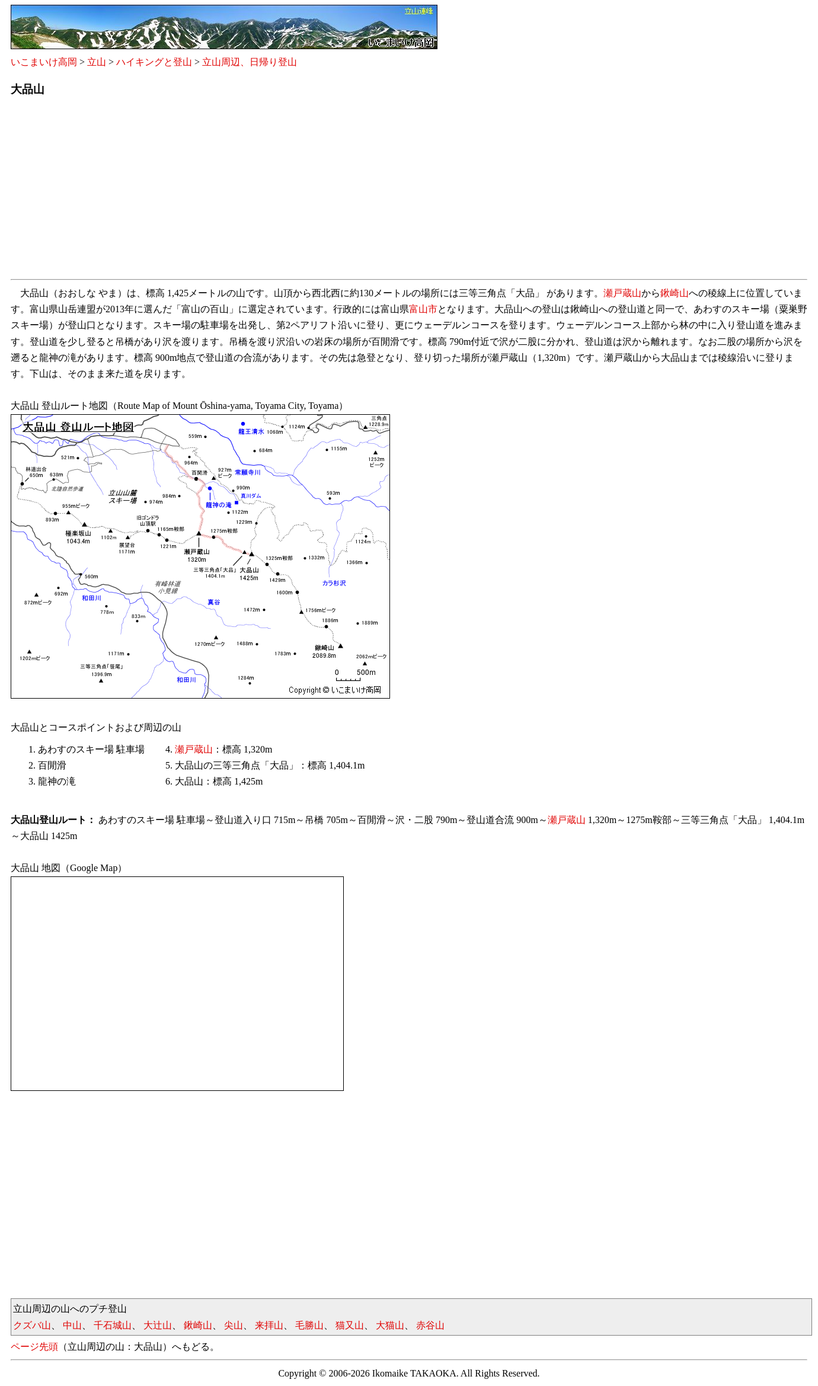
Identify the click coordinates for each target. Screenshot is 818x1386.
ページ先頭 (34, 1347)
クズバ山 (32, 1325)
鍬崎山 (674, 293)
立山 (96, 62)
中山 (72, 1325)
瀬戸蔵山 (622, 293)
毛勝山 (309, 1325)
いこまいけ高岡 (44, 62)
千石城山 (113, 1325)
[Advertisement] (366, 191)
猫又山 (349, 1325)
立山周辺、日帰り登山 (249, 62)
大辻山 (157, 1325)
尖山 (233, 1325)
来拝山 (269, 1325)
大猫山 (390, 1325)
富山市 (423, 309)
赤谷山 (430, 1325)
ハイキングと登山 (154, 62)
